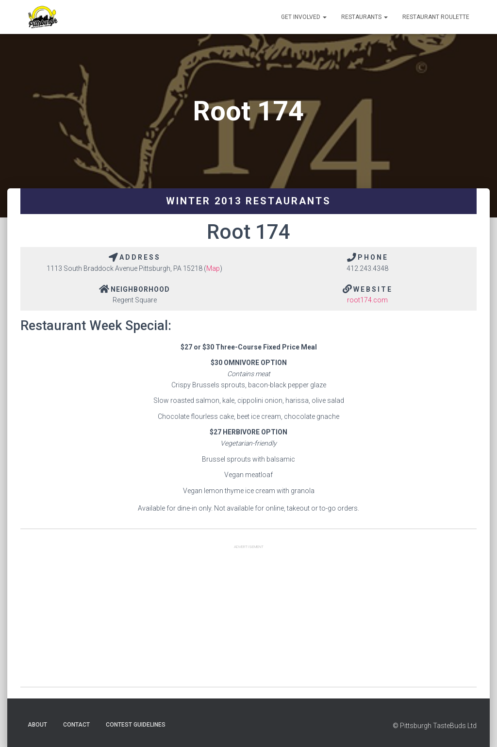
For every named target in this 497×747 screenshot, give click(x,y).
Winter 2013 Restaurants (248, 201)
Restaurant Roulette (435, 17)
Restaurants (364, 17)
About (37, 724)
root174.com (367, 300)
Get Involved (304, 17)
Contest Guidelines (136, 724)
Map (213, 268)
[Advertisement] (248, 619)
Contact (76, 724)
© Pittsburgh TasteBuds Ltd (435, 726)
